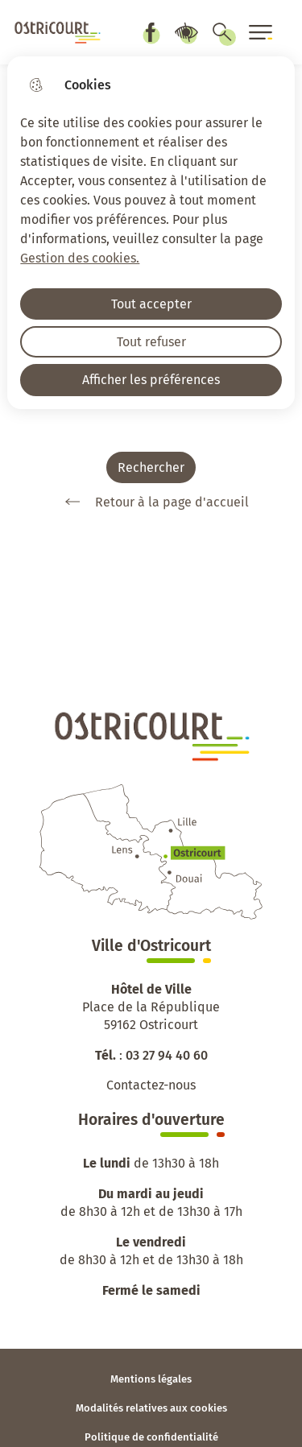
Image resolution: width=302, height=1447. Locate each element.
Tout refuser (151, 341)
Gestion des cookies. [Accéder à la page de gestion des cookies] (79, 258)
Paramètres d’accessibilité (186, 32)
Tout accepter (151, 304)
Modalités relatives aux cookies (151, 1408)
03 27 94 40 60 (167, 1055)
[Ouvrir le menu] (261, 32)
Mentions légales (151, 1379)
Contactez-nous (151, 1085)
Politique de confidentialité (151, 1437)
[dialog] (150, 232)
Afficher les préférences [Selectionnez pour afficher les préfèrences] (151, 379)
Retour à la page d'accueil (151, 501)
